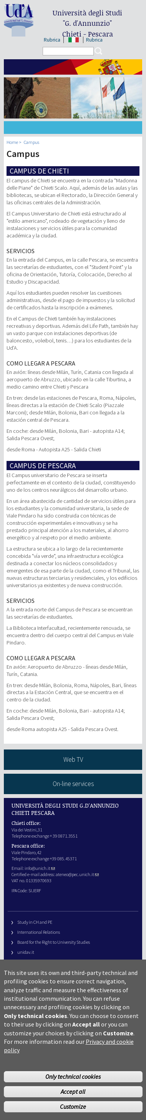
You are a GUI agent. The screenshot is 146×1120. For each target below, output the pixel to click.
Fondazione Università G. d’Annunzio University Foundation (73, 962)
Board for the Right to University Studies (53, 942)
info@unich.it (40, 868)
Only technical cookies (73, 1086)
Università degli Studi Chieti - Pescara (87, 23)
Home (12, 142)
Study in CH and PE (34, 922)
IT (74, 40)
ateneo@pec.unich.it (77, 874)
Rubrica (52, 40)
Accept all (73, 1101)
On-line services (73, 783)
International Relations (38, 932)
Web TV (73, 759)
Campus (31, 142)
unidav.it (25, 952)
